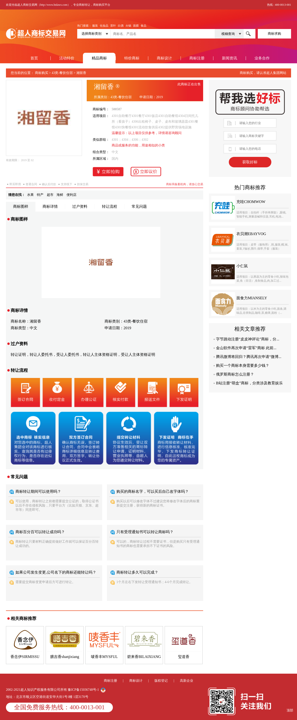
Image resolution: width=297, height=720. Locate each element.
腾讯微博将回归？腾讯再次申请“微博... (248, 357)
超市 (50, 195)
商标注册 (197, 58)
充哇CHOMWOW (250, 202)
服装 (95, 25)
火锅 (128, 25)
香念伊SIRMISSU (24, 657)
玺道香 (183, 657)
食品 (143, 25)
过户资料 (79, 206)
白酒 (121, 25)
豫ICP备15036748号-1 (84, 689)
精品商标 (99, 58)
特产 (40, 195)
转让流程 (109, 206)
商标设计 (164, 58)
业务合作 (262, 58)
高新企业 (186, 680)
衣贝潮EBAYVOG (251, 234)
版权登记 (161, 680)
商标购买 (41, 73)
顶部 (290, 710)
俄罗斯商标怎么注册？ (235, 374)
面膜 (136, 25)
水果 (30, 195)
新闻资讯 (229, 58)
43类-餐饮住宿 (62, 73)
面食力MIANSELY (251, 298)
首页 (34, 58)
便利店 (72, 195)
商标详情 (50, 206)
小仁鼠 (242, 266)
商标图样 (20, 206)
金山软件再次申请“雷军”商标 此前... (246, 348)
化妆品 (104, 25)
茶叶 (113, 25)
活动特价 (66, 58)
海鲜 (60, 195)
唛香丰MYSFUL (104, 657)
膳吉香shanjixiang (64, 657)
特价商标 (131, 58)
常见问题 (139, 206)
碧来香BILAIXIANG (144, 657)
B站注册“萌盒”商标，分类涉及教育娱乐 (249, 383)
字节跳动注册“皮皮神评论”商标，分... (247, 339)
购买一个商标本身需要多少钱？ (242, 365)
